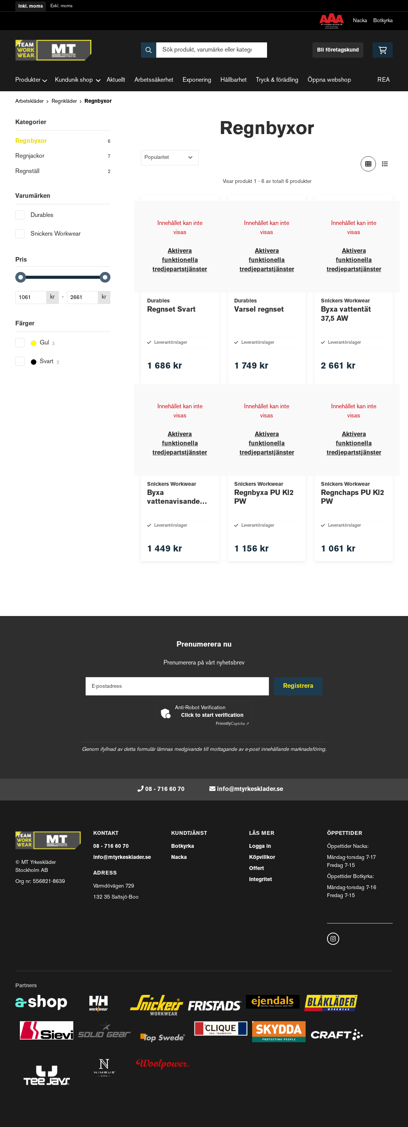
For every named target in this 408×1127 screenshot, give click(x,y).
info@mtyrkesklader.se (250, 789)
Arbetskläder (29, 101)
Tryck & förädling (277, 80)
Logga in (260, 846)
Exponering (197, 80)
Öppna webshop (329, 80)
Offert (256, 868)
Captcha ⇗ (232, 724)
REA (383, 80)
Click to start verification (212, 715)
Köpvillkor (262, 857)
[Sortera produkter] (170, 157)
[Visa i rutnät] (368, 163)
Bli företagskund (338, 50)
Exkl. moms (61, 6)
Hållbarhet (233, 80)
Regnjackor (62, 157)
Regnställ (62, 172)
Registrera (299, 686)
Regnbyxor (98, 101)
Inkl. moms (30, 6)
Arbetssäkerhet (153, 80)
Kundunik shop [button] (77, 80)
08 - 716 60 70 (165, 789)
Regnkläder (64, 101)
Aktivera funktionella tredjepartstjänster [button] (179, 260)
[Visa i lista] (385, 163)
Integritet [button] (260, 879)
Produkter (31, 81)
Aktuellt (116, 80)
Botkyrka (383, 20)
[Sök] (204, 50)
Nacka (360, 20)
